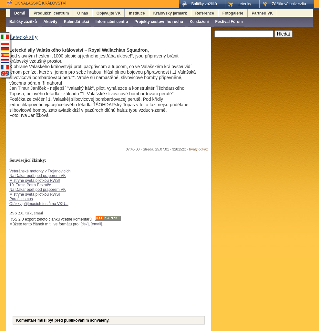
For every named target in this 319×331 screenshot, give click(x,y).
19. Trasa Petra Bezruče (30, 185)
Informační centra (112, 21)
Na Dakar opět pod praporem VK (37, 175)
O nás (82, 13)
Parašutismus (21, 199)
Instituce (137, 13)
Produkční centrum (51, 13)
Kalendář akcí (76, 21)
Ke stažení (199, 21)
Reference (204, 13)
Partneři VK (262, 13)
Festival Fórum (229, 21)
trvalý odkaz (198, 149)
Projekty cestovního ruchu (158, 21)
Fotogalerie (232, 13)
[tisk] (85, 224)
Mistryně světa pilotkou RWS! (34, 180)
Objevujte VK (109, 13)
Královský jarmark (170, 13)
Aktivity (50, 21)
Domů (19, 13)
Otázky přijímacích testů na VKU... (38, 204)
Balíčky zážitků (23, 21)
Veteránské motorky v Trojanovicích (39, 171)
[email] (96, 224)
